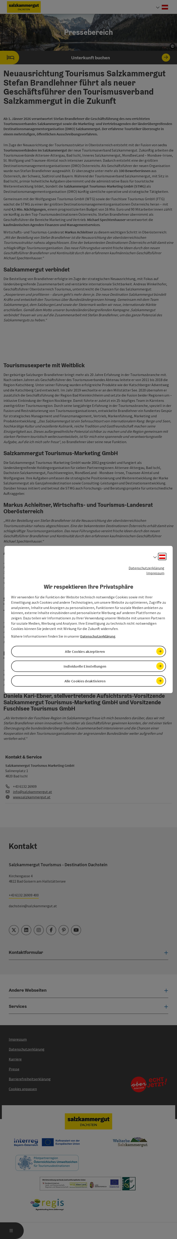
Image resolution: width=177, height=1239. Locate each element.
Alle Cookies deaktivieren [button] (85, 680)
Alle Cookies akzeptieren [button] (85, 653)
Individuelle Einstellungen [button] (85, 666)
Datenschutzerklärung (146, 569)
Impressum (155, 574)
